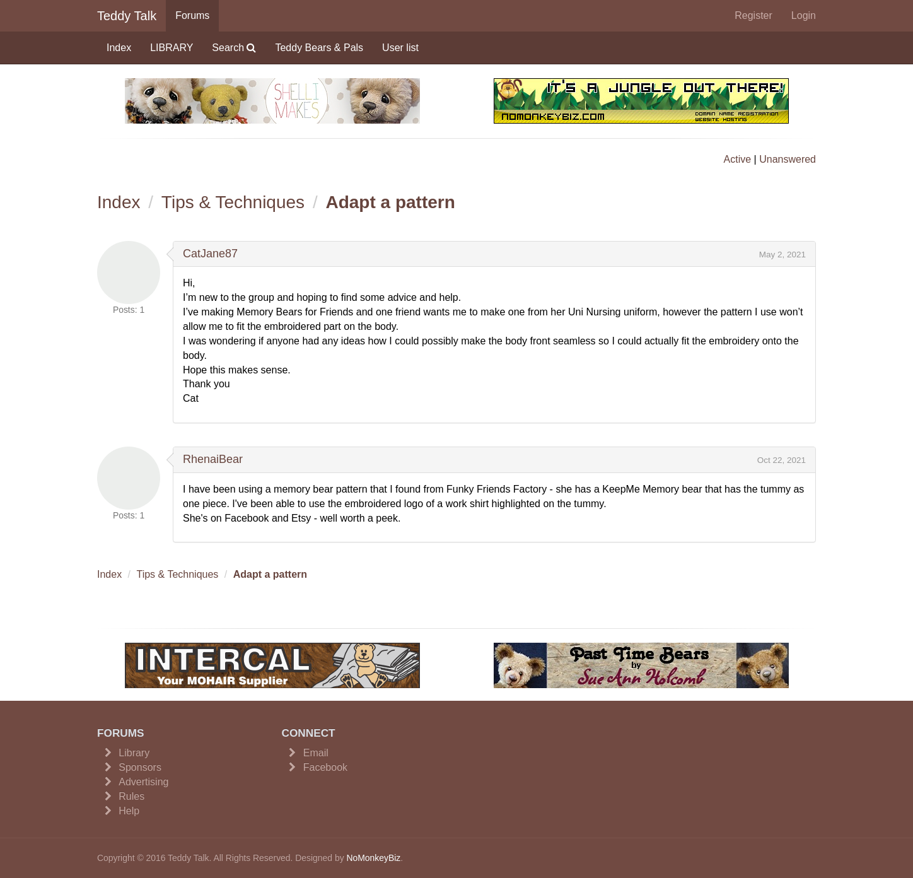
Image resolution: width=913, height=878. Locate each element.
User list (400, 47)
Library (134, 752)
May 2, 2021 (782, 254)
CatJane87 (210, 253)
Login (803, 15)
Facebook (325, 767)
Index (119, 47)
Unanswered (787, 159)
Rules (131, 796)
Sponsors (140, 767)
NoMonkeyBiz (373, 858)
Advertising (143, 781)
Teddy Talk (126, 16)
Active (738, 159)
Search (234, 47)
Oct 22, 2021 (781, 460)
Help (129, 810)
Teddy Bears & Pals (319, 47)
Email (316, 752)
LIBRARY (171, 47)
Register (753, 15)
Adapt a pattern (390, 202)
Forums (192, 15)
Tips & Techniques (233, 202)
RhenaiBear (213, 459)
